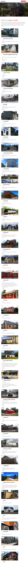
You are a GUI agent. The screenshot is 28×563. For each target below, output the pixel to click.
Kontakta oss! (23, 1)
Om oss (2, 556)
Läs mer (3, 43)
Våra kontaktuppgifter (18, 556)
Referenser (2, 557)
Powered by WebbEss (24, 561)
